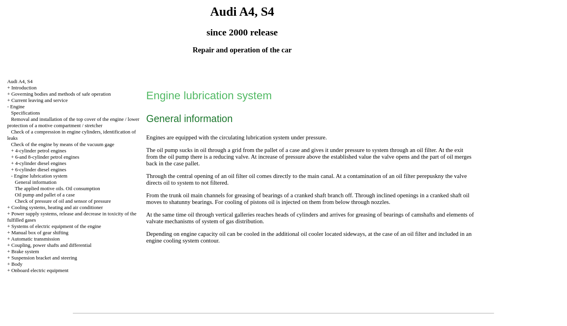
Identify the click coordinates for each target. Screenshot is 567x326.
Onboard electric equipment (40, 270)
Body (16, 264)
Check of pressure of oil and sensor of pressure (63, 201)
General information (36, 182)
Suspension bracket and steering (44, 258)
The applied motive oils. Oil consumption (57, 188)
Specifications (25, 113)
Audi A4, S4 (20, 81)
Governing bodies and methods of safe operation (61, 94)
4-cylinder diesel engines (40, 163)
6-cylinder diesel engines (40, 169)
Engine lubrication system (40, 176)
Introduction (24, 88)
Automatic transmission (35, 239)
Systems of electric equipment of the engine (56, 226)
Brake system (25, 251)
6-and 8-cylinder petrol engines (47, 157)
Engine (17, 106)
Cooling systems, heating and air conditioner (57, 207)
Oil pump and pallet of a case (45, 195)
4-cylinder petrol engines (40, 151)
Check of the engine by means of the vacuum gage (62, 144)
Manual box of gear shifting (40, 232)
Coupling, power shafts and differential (51, 245)
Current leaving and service (39, 100)
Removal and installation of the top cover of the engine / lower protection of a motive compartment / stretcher (73, 122)
